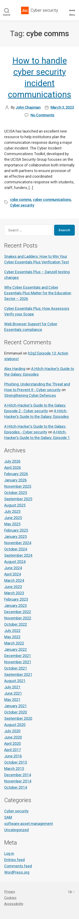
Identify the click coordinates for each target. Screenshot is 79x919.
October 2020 (15, 712)
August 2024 (14, 561)
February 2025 (16, 530)
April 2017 (12, 750)
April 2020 (12, 743)
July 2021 (12, 687)
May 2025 (12, 524)
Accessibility (13, 904)
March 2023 (14, 593)
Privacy (9, 892)
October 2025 (15, 492)
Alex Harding (14, 368)
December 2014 (17, 775)
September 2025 (18, 499)
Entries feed (14, 860)
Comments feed (18, 866)
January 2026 (15, 480)
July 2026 (12, 461)
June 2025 (13, 518)
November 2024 (17, 543)
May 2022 (12, 637)
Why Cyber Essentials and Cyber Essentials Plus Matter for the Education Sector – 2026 (37, 293)
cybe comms (20, 199)
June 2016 (13, 756)
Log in (9, 853)
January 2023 (15, 605)
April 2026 (12, 467)
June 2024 (13, 568)
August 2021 (14, 681)
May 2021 (12, 699)
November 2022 (17, 618)
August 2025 (14, 505)
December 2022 (17, 612)
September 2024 (18, 555)
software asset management (28, 823)
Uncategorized (16, 830)
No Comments (42, 115)
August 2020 (14, 724)
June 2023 (13, 587)
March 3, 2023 (62, 107)
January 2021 (15, 706)
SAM (8, 817)
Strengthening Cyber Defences (30, 395)
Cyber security (44, 10)
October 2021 (15, 668)
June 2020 (13, 737)
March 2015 (14, 768)
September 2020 (18, 718)
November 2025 (17, 486)
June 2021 (13, 693)
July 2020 (12, 731)
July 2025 (12, 511)
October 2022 (15, 624)
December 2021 (17, 656)
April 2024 (12, 574)
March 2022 (14, 643)
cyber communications (52, 199)
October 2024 (15, 549)
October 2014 (15, 787)
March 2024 (14, 580)
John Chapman (28, 107)
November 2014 (17, 781)
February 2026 (16, 474)
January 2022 (15, 649)
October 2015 (15, 762)
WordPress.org (16, 872)
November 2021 (17, 662)
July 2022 (12, 630)
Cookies (10, 898)
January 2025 (15, 536)
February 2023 (16, 599)
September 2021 (18, 674)
